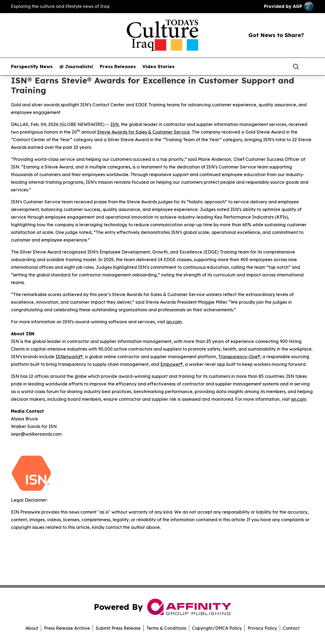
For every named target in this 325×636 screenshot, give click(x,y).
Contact (291, 628)
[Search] (295, 66)
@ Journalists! (76, 66)
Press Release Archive (67, 628)
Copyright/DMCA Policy (217, 628)
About (31, 628)
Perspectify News (32, 66)
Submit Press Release (118, 628)
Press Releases (118, 66)
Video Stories (158, 66)
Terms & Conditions (166, 628)
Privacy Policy (262, 628)
